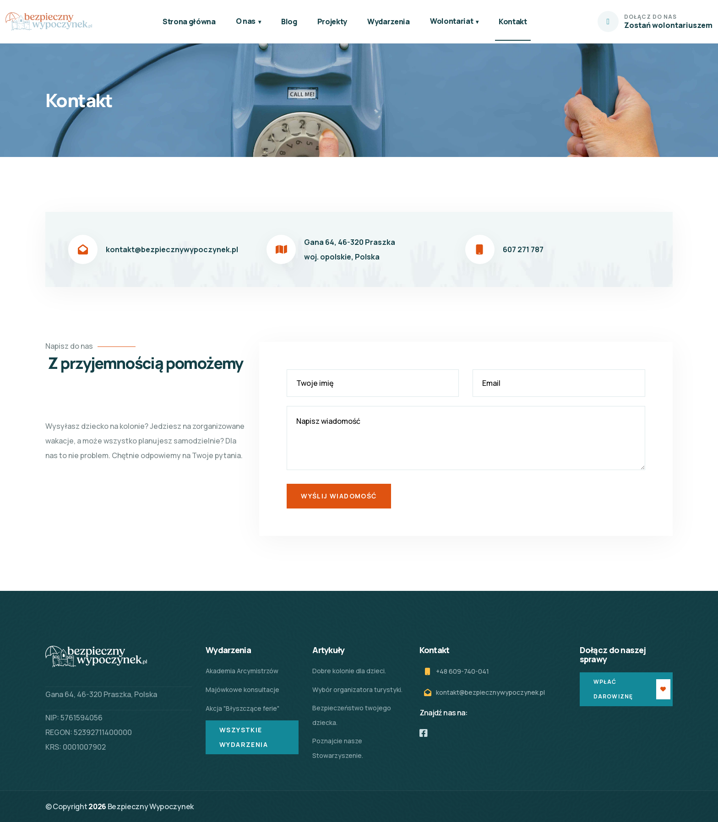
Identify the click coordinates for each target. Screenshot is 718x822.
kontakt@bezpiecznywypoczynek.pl (172, 249)
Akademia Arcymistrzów (242, 670)
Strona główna (189, 21)
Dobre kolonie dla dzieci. (349, 670)
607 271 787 (523, 249)
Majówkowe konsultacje (242, 689)
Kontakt (513, 21)
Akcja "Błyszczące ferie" (242, 708)
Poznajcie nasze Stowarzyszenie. (337, 748)
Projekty (332, 21)
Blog (289, 21)
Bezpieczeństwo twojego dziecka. (351, 715)
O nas (246, 21)
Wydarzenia (388, 21)
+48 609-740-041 (462, 671)
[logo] (48, 21)
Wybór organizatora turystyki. (357, 689)
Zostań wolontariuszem (668, 25)
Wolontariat (451, 21)
